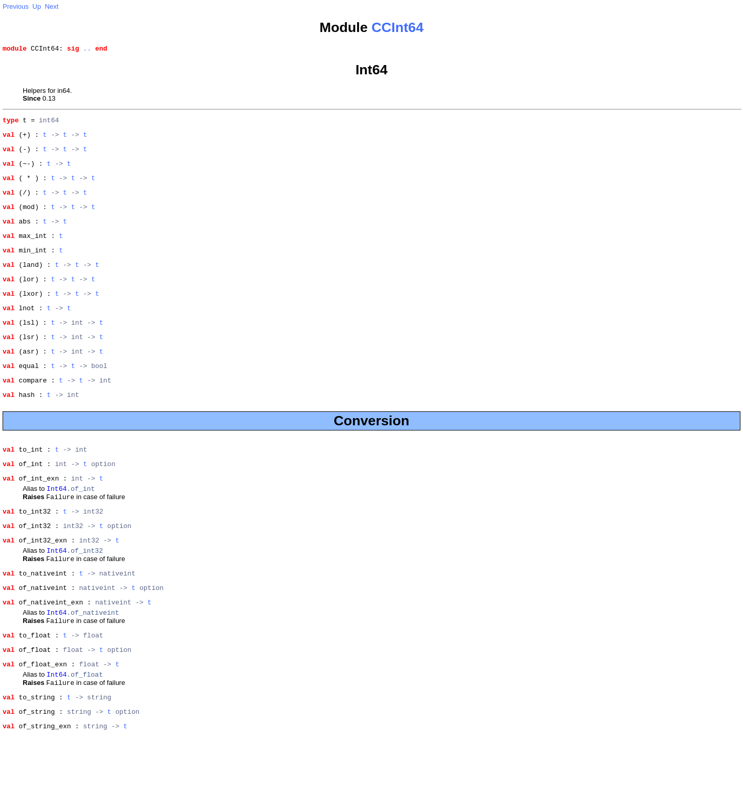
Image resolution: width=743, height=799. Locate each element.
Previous (16, 6)
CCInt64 (398, 27)
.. (87, 49)
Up (37, 6)
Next (52, 6)
